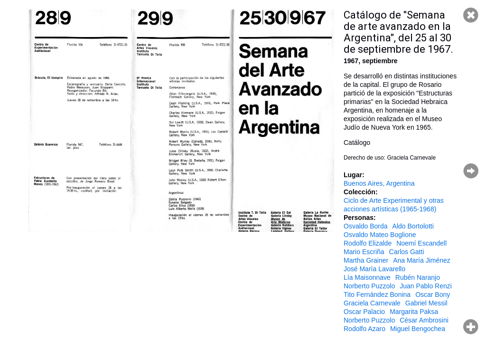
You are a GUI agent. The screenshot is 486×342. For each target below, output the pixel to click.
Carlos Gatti (406, 252)
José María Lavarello (374, 269)
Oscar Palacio (364, 311)
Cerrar (470, 15)
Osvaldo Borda (366, 226)
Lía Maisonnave (367, 277)
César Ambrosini (424, 320)
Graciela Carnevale (372, 303)
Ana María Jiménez (421, 260)
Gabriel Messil (426, 303)
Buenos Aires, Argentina (379, 183)
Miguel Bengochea (417, 328)
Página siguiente (470, 171)
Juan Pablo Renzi (426, 286)
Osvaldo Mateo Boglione (380, 234)
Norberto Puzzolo (369, 286)
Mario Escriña (364, 252)
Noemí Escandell (421, 243)
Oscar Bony (432, 294)
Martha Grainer (366, 260)
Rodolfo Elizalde (368, 243)
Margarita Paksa (414, 311)
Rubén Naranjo (417, 277)
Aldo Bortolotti (413, 226)
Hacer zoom (470, 326)
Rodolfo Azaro (364, 328)
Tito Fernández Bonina (377, 294)
